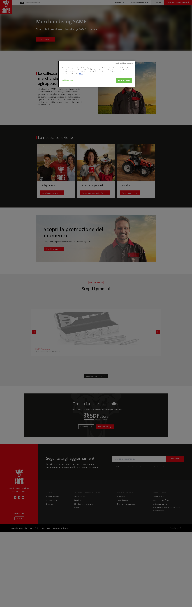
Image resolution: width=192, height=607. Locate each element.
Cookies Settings (67, 94)
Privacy (81, 87)
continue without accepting (124, 76)
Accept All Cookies (124, 94)
